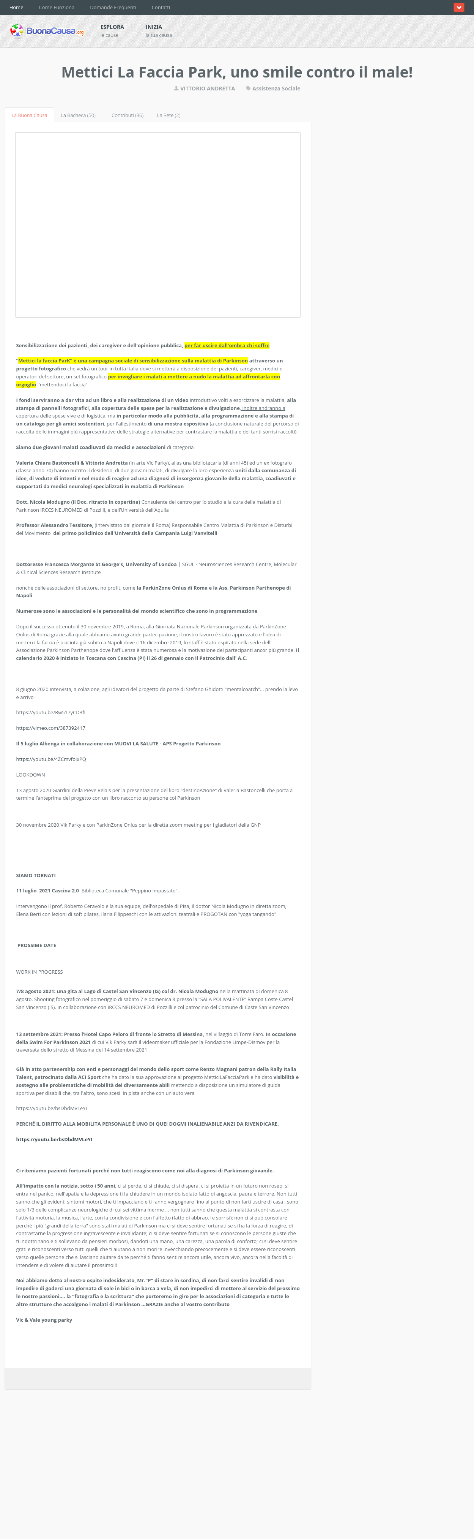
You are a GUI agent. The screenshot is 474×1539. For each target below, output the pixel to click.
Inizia (154, 26)
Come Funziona (56, 7)
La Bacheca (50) (78, 115)
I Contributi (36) (126, 115)
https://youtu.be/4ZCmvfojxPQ (51, 759)
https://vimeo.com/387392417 (50, 727)
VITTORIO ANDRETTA (204, 88)
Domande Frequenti (113, 7)
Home (16, 7)
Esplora (112, 26)
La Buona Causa (29, 115)
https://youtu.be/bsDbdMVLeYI (54, 1139)
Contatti (161, 7)
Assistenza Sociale (273, 88)
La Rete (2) (168, 115)
